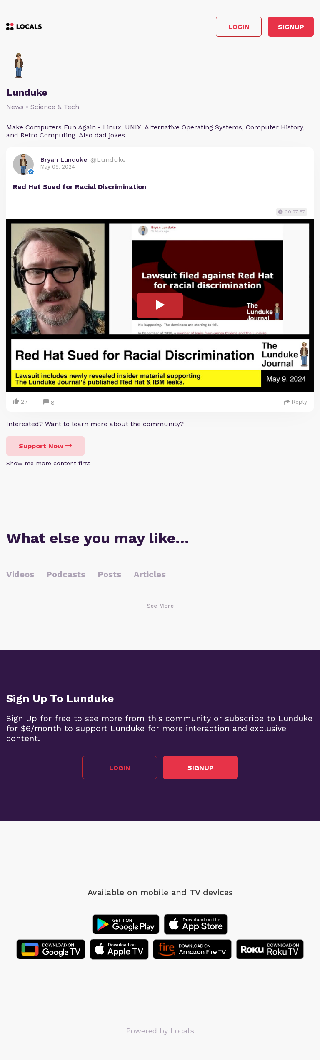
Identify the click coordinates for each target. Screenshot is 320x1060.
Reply (295, 401)
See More (160, 605)
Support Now (45, 446)
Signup (291, 27)
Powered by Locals (160, 1030)
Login (239, 27)
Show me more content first (48, 463)
